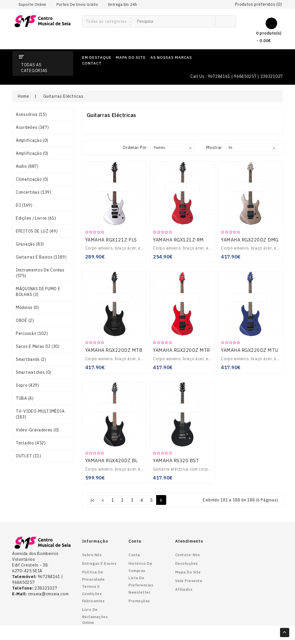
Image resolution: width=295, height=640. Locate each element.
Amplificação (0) (32, 140)
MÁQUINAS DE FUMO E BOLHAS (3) (38, 291)
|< (92, 500)
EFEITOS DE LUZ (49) (37, 231)
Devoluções (186, 563)
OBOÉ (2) (25, 320)
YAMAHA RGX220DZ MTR (181, 350)
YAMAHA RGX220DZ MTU (250, 350)
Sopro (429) (27, 385)
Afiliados (184, 589)
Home (23, 96)
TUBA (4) (25, 398)
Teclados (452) (31, 442)
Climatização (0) (32, 179)
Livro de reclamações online (95, 616)
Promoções (139, 601)
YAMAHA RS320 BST (176, 460)
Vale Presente (189, 580)
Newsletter (139, 592)
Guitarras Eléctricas (63, 96)
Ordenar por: (135, 147)
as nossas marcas (171, 57)
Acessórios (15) (31, 114)
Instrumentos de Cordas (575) (40, 272)
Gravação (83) (30, 244)
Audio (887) (27, 166)
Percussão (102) (32, 333)
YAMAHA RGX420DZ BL (111, 460)
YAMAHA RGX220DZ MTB (114, 350)
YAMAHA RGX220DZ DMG (250, 240)
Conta (134, 554)
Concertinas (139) (33, 192)
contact (92, 63)
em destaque (96, 57)
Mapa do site (188, 572)
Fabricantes (93, 601)
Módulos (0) (27, 307)
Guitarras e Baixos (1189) (41, 257)
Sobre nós (92, 554)
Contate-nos (187, 554)
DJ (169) (24, 205)
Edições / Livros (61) (36, 218)
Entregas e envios (99, 563)
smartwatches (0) (33, 372)
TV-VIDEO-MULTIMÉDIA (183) (40, 414)
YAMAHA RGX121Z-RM (178, 240)
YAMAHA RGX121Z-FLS (111, 240)
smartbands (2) (31, 359)
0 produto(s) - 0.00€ (264, 36)
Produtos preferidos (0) (258, 4)
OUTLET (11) (28, 455)
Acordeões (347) (32, 127)
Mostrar (214, 147)
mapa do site (131, 57)
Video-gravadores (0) (37, 430)
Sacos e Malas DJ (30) (38, 346)
